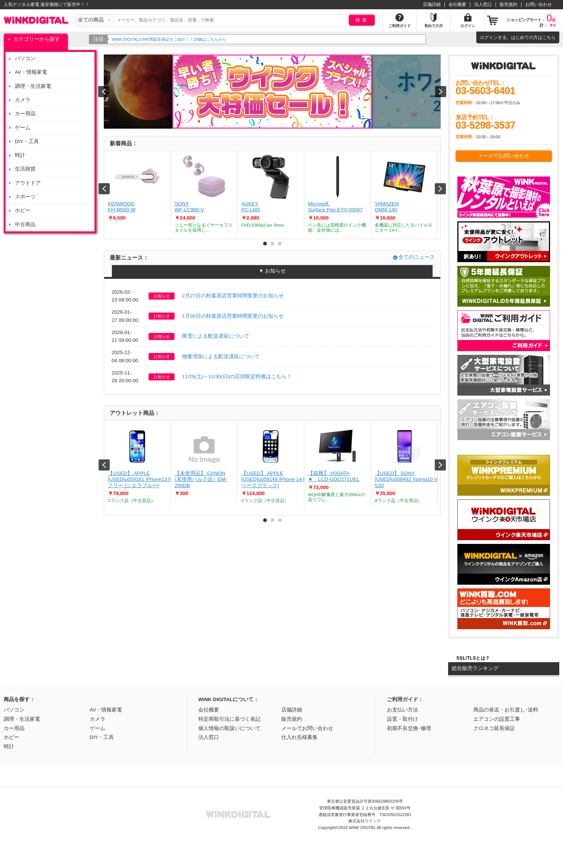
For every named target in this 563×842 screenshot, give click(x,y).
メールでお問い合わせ (504, 156)
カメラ (22, 100)
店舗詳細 (432, 4)
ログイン (489, 37)
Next (440, 188)
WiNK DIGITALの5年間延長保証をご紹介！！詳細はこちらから (172, 39)
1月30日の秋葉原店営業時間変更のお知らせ (233, 316)
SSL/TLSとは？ (473, 658)
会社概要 (457, 4)
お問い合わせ (538, 4)
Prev (104, 188)
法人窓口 (483, 4)
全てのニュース (416, 257)
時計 (20, 155)
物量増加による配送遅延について (221, 356)
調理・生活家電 (33, 86)
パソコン (25, 58)
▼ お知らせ (272, 271)
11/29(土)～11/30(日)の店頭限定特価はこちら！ (237, 376)
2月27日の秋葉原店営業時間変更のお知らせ (233, 295)
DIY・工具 (27, 141)
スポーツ (25, 196)
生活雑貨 (25, 169)
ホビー (22, 210)
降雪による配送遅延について (215, 336)
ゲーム (22, 128)
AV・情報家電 (31, 72)
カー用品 (25, 113)
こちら (549, 37)
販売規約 (508, 4)
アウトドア (28, 183)
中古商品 (25, 224)
